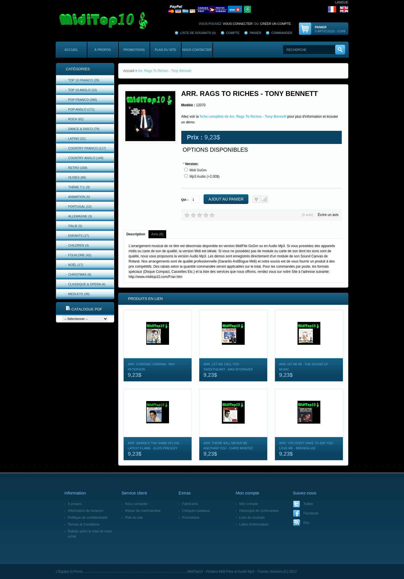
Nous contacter (196, 49)
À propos (103, 49)
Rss (306, 523)
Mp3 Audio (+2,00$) (205, 177)
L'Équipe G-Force (69, 572)
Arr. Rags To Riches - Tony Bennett (164, 71)
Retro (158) (77, 167)
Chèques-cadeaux (196, 511)
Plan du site (165, 49)
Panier (255, 33)
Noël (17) (75, 265)
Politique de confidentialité (88, 518)
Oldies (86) (77, 177)
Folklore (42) (79, 255)
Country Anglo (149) (86, 158)
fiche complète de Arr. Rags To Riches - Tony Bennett (243, 117)
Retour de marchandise (143, 511)
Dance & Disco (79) (83, 129)
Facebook (311, 513)
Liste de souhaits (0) (198, 33)
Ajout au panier (226, 199)
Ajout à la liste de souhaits (256, 199)
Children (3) (78, 245)
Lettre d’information (254, 524)
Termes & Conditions (84, 524)
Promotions (134, 49)
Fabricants (190, 504)
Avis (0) (157, 234)
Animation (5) (79, 197)
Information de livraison (85, 511)
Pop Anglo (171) (81, 109)
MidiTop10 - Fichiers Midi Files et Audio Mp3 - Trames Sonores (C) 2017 (242, 572)
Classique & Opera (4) (87, 284)
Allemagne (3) (80, 216)
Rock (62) (76, 119)
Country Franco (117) (87, 148)
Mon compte (248, 504)
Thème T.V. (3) (79, 187)
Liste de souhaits (252, 518)
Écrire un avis (328, 215)
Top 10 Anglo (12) (82, 90)
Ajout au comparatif (264, 199)
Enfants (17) (78, 235)
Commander (281, 33)
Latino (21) (77, 138)
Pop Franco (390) (82, 99)
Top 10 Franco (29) (84, 80)
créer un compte (275, 23)
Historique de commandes (259, 511)
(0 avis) (307, 215)
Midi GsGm (198, 170)
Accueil (71, 49)
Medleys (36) (79, 294)
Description (135, 234)
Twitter (308, 504)
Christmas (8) (79, 274)
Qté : (184, 199)
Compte (233, 33)
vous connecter (238, 23)
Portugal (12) (80, 206)
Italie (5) (75, 226)
